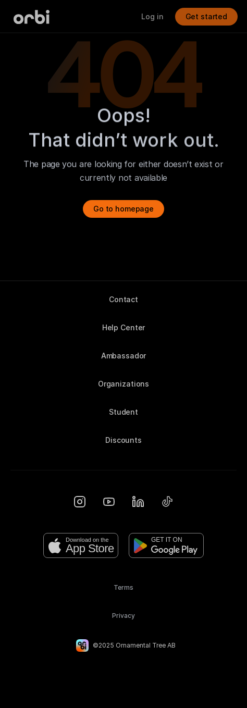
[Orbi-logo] (31, 17)
